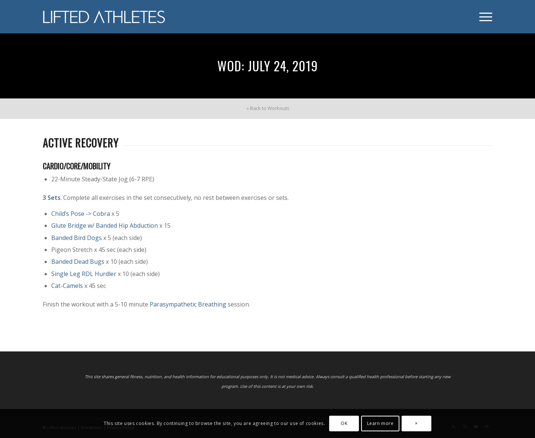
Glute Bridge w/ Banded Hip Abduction (104, 225)
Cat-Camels (67, 286)
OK (344, 423)
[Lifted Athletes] (104, 16)
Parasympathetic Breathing (188, 304)
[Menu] (483, 16)
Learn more (380, 423)
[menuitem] (483, 16)
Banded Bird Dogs (76, 238)
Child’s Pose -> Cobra (80, 214)
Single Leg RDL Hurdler (83, 274)
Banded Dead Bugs (77, 261)
